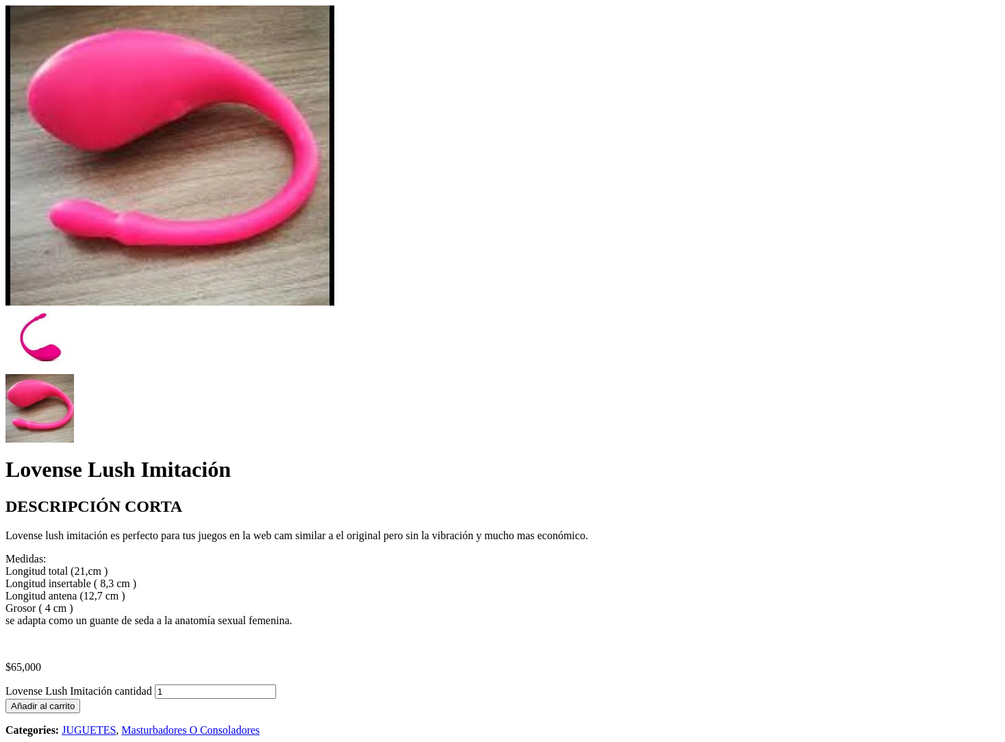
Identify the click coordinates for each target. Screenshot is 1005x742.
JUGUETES (89, 730)
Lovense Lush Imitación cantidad (78, 691)
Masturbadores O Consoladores (190, 730)
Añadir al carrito (43, 706)
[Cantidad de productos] (215, 691)
